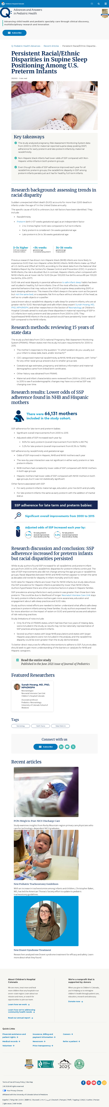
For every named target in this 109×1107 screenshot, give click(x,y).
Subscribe (14, 33)
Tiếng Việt (14, 1100)
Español (5, 1100)
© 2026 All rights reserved (14, 1086)
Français (63, 1100)
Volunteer (7, 1046)
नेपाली (69, 1100)
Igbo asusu (8, 1104)
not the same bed (24, 294)
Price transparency (42, 1046)
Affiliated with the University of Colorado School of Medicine (25, 1095)
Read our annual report (19, 1018)
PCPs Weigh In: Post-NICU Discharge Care (37, 821)
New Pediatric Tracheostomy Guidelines (36, 884)
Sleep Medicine (60, 726)
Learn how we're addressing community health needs (21, 1011)
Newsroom (38, 1041)
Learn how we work (17, 1004)
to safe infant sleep (71, 282)
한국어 (21, 1100)
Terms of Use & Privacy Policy (13, 1082)
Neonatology (75, 307)
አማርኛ (43, 1100)
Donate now (74, 1001)
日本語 (82, 1100)
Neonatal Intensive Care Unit (76, 595)
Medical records (10, 1041)
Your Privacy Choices (15, 1091)
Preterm (21, 222)
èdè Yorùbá (17, 1104)
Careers (66, 1034)
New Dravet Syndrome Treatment (32, 950)
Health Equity (40, 726)
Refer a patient (70, 1041)
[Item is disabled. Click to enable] (54, 46)
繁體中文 (28, 1100)
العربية (48, 1100)
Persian (96, 1100)
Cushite (89, 1100)
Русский (36, 1100)
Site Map (29, 1082)
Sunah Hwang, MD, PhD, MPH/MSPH (36, 686)
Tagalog (75, 1100)
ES (93, 2)
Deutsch (55, 1100)
